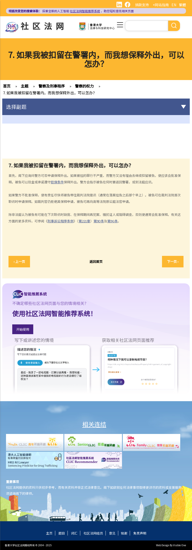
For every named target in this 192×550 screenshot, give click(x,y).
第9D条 (99, 221)
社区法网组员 (93, 533)
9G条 (114, 221)
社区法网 (44, 26)
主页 (49, 533)
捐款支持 (142, 4)
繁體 (182, 4)
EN (174, 4)
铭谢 (124, 533)
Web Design (162, 545)
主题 (24, 86)
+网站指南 (161, 4)
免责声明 (139, 533)
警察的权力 (84, 86)
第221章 (84, 221)
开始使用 (22, 329)
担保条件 (57, 182)
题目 (61, 533)
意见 (112, 533)
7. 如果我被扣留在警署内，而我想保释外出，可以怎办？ (49, 92)
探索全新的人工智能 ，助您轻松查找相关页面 (71, 11)
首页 (6, 86)
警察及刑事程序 (51, 86)
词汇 (74, 533)
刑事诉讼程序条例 (61, 221)
